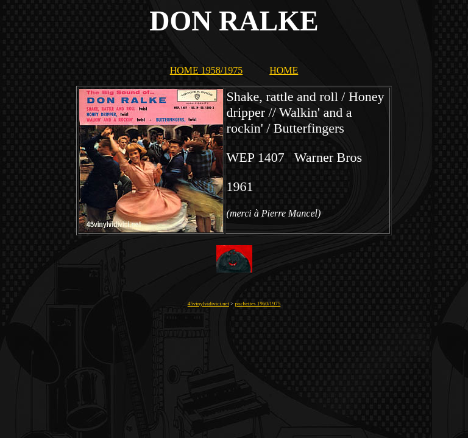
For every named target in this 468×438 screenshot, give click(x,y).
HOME (283, 70)
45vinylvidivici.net (208, 304)
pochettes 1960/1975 (258, 304)
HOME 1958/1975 (206, 70)
